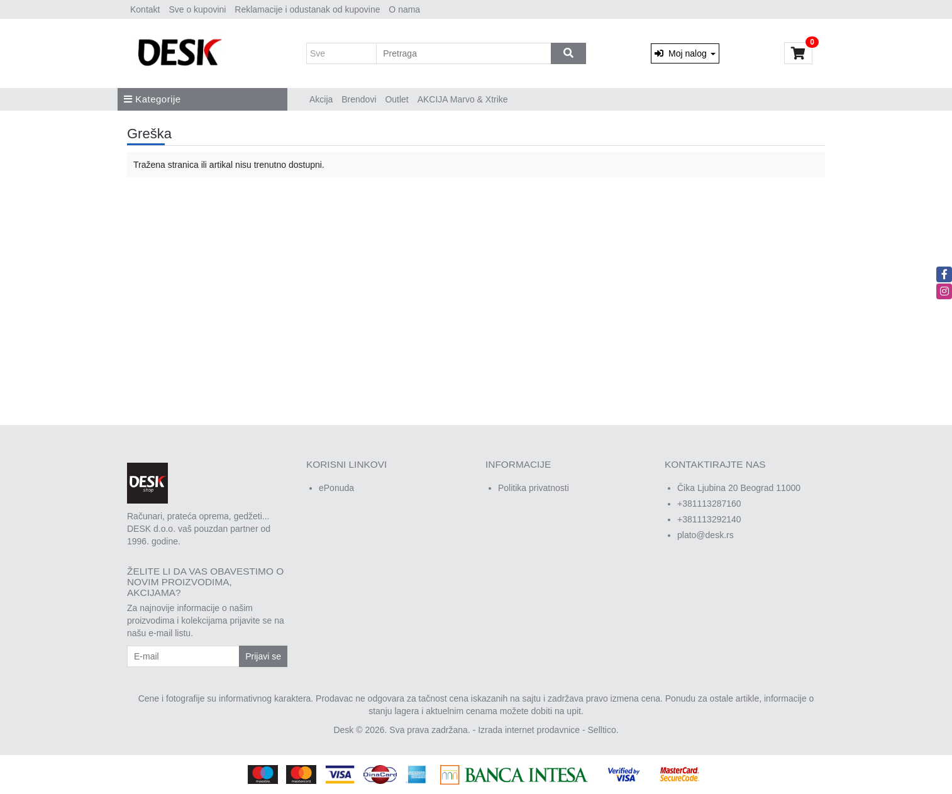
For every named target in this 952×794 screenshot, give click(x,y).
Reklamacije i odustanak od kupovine (307, 9)
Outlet (396, 99)
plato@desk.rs (705, 535)
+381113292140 (709, 519)
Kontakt (145, 9)
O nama (404, 9)
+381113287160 (709, 504)
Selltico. (603, 730)
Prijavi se (263, 656)
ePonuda (336, 488)
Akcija (321, 99)
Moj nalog (685, 53)
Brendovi (358, 99)
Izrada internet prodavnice (529, 730)
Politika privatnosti (533, 488)
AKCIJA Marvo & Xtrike (463, 99)
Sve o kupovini (197, 9)
